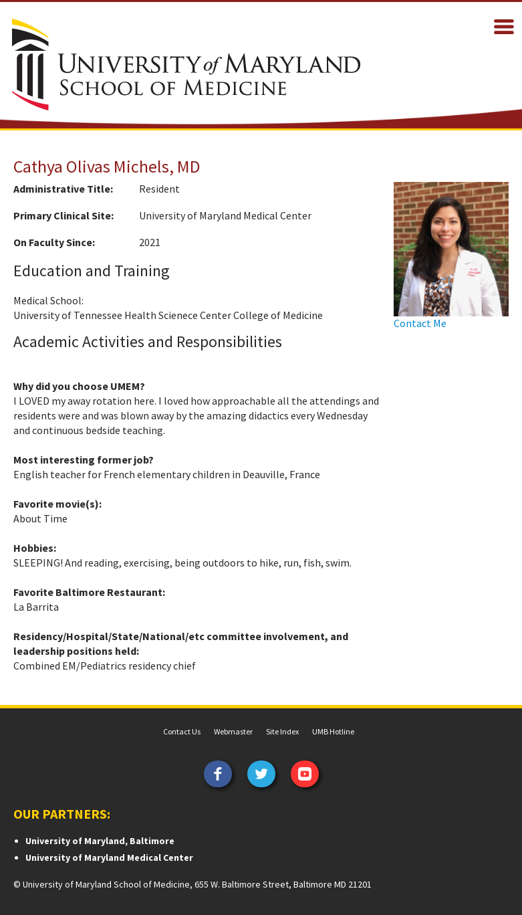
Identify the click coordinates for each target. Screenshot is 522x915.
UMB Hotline (333, 731)
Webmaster (233, 731)
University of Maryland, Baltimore (99, 841)
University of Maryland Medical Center (109, 857)
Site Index (282, 731)
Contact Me (420, 323)
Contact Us (182, 731)
